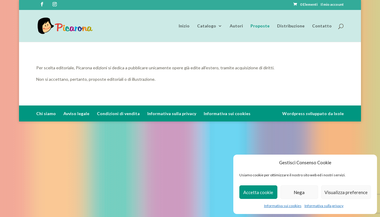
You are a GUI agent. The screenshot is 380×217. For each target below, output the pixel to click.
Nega (299, 192)
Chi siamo (46, 113)
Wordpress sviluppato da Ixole (313, 113)
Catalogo (206, 26)
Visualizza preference (346, 192)
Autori (236, 26)
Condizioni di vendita (118, 113)
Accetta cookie (258, 192)
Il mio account (332, 5)
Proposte (260, 26)
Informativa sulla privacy (324, 205)
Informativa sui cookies (283, 205)
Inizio (184, 26)
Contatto (322, 26)
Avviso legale (76, 113)
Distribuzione (291, 26)
